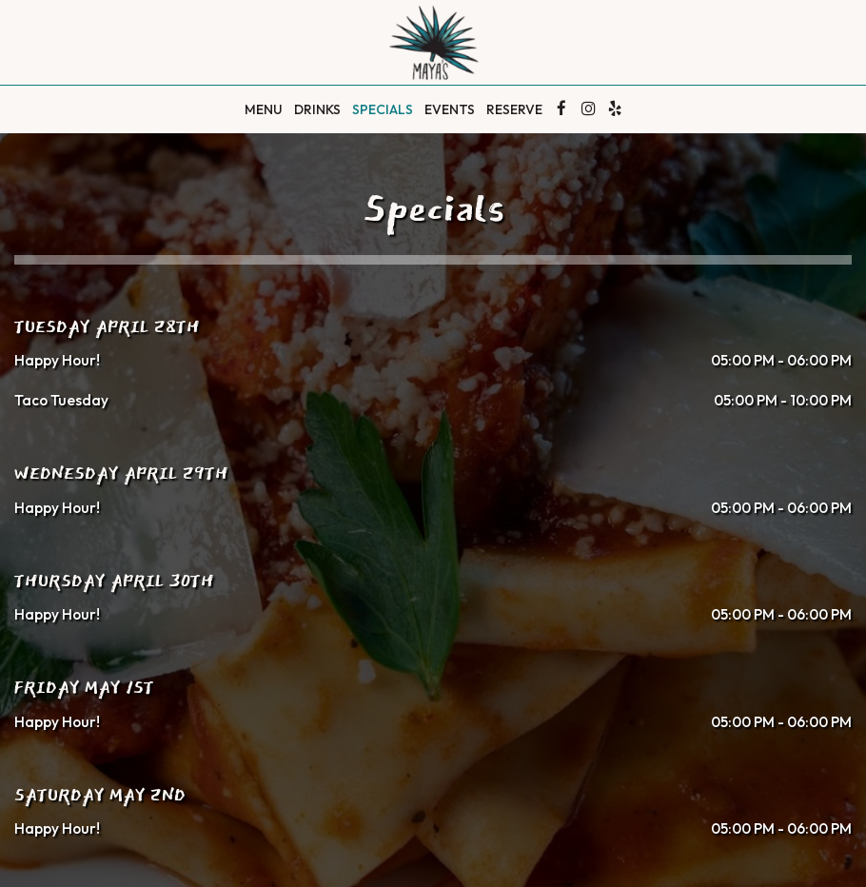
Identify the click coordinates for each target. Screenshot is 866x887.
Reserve (514, 109)
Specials (382, 109)
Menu (264, 109)
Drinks (317, 109)
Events (449, 109)
